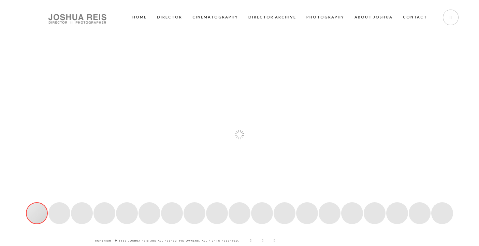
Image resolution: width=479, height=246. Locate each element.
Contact (415, 17)
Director (169, 17)
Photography (325, 17)
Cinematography (215, 17)
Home (139, 17)
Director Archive (272, 17)
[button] (12, 129)
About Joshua (373, 17)
